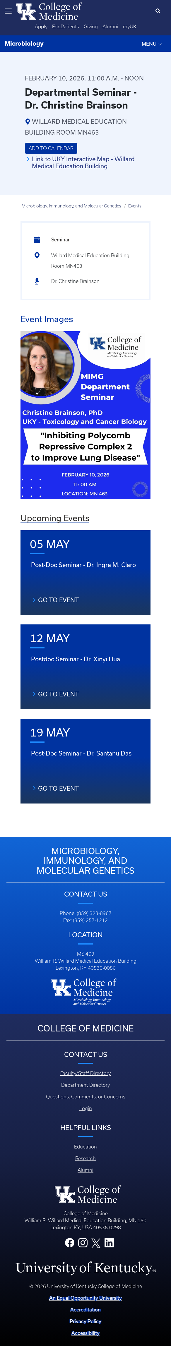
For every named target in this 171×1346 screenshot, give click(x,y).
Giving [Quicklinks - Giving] (91, 26)
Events (134, 206)
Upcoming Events (54, 518)
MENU (152, 44)
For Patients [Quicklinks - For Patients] (65, 26)
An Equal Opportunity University (85, 1298)
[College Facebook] (69, 1244)
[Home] (49, 10)
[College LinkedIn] (109, 1244)
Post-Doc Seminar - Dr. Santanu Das (81, 753)
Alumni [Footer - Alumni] (85, 1170)
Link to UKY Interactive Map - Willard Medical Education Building (83, 162)
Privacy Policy (85, 1321)
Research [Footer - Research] (85, 1158)
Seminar (60, 239)
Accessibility (85, 1333)
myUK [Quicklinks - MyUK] (129, 26)
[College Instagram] (83, 1244)
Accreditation (85, 1309)
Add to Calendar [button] (51, 148)
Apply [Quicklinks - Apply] (41, 26)
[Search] (159, 11)
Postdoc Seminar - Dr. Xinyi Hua (75, 658)
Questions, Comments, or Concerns (85, 1096)
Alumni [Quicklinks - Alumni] (110, 26)
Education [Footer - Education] (85, 1146)
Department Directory (85, 1085)
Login (85, 1108)
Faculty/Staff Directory (85, 1073)
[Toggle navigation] (8, 11)
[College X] (96, 1242)
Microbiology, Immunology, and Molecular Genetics (71, 206)
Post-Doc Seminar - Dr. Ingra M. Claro (83, 564)
